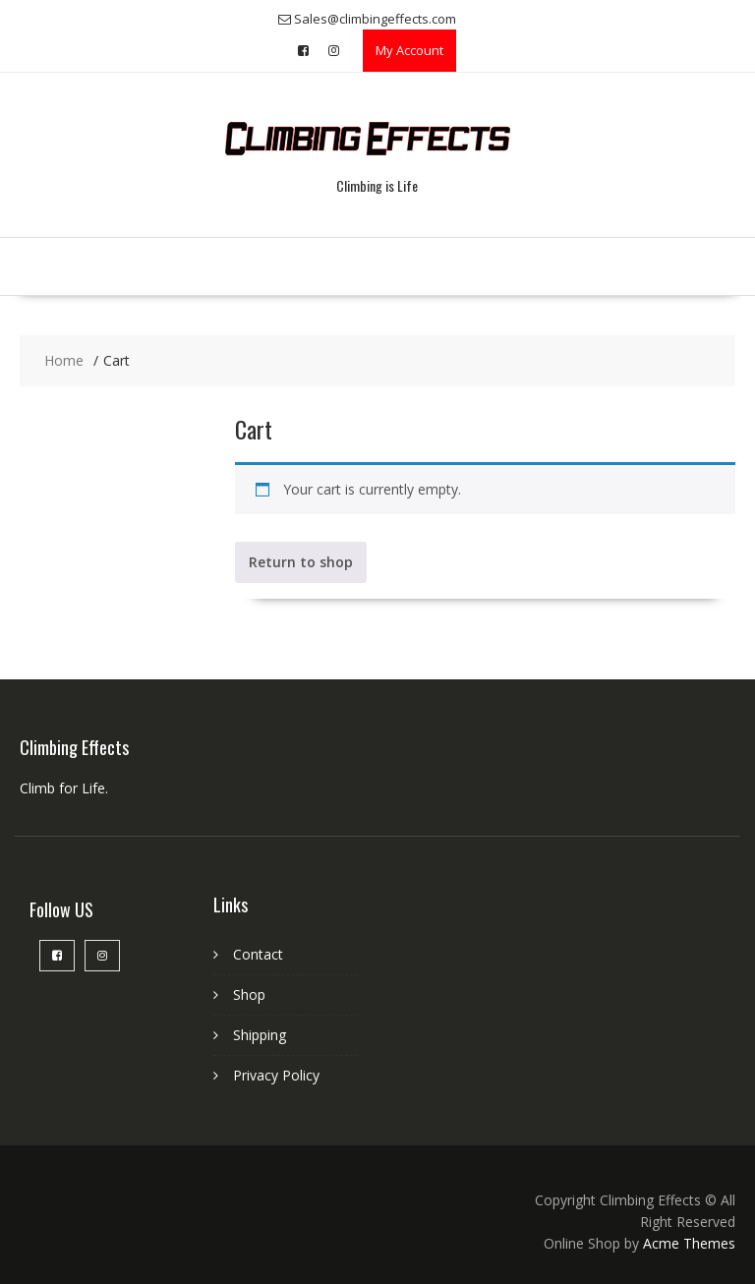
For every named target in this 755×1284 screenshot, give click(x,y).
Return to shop (301, 562)
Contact (258, 954)
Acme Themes (689, 1243)
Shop (249, 994)
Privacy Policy (276, 1075)
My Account (409, 50)
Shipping (259, 1034)
